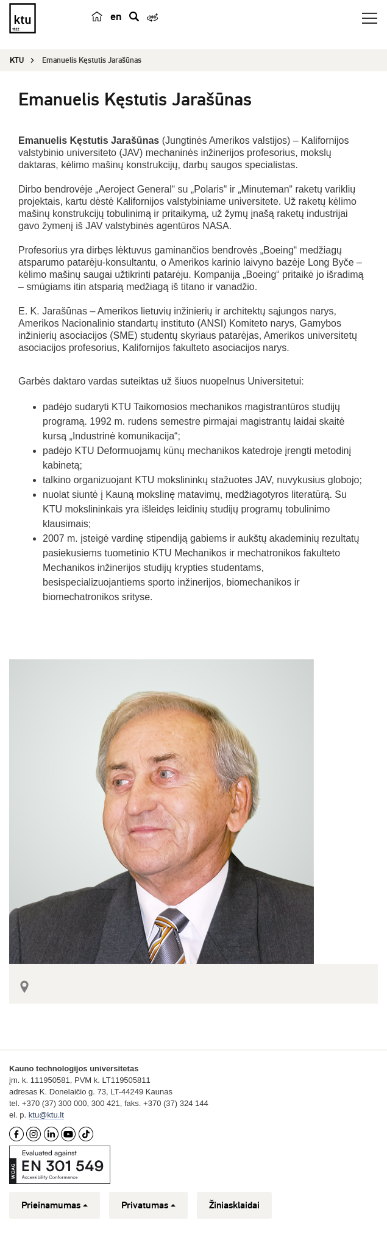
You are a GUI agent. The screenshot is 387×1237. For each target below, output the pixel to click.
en (116, 16)
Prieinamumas (54, 1205)
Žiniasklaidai (234, 1205)
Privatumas (148, 1205)
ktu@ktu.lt (46, 1114)
